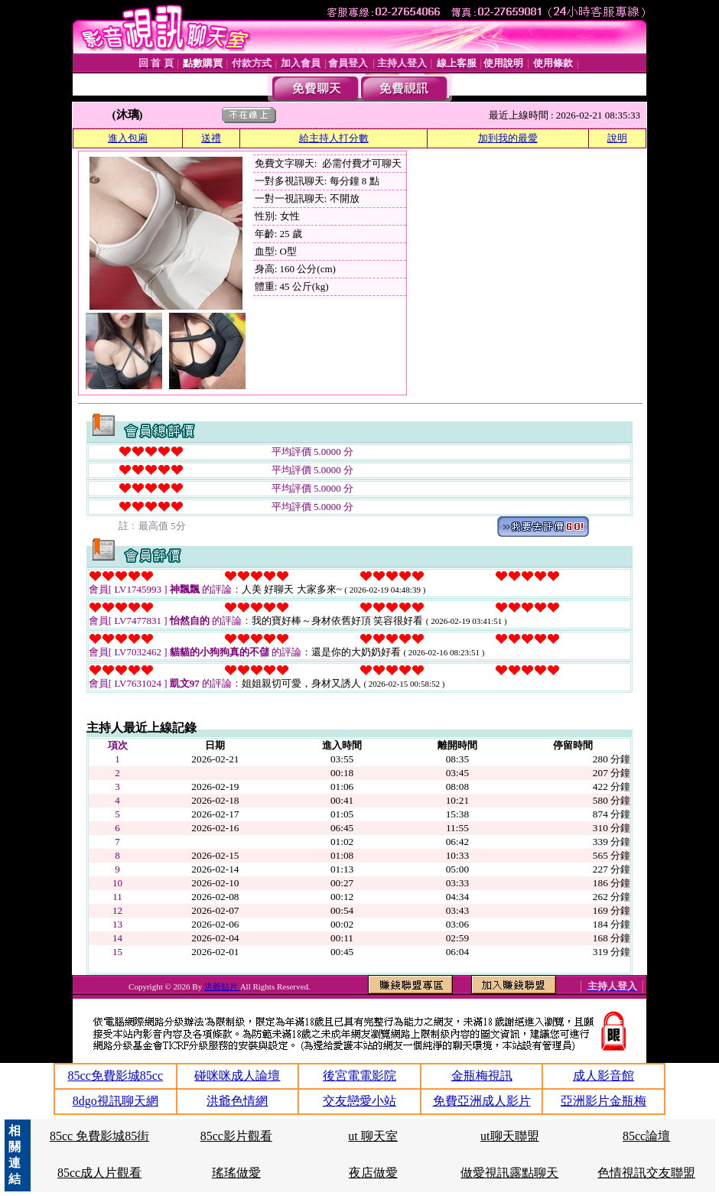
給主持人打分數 (334, 138)
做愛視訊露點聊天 (509, 1172)
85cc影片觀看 (236, 1135)
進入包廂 (128, 138)
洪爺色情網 (237, 1100)
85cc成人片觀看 (99, 1172)
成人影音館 (603, 1075)
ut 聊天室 (372, 1135)
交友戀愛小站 (359, 1100)
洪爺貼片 (222, 986)
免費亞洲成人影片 (482, 1100)
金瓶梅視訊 (481, 1075)
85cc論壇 (646, 1135)
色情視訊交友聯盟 (646, 1172)
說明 (617, 138)
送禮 (211, 138)
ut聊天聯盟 (509, 1135)
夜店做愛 (373, 1172)
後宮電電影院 (359, 1075)
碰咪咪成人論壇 (237, 1075)
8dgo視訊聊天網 (115, 1100)
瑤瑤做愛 (236, 1172)
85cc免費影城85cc (115, 1075)
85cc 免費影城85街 (99, 1135)
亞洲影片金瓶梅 (603, 1100)
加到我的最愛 (508, 138)
